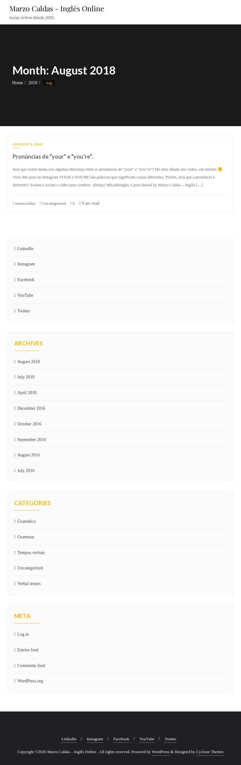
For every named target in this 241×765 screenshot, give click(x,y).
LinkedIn (25, 248)
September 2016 (31, 439)
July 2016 (26, 470)
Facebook (25, 279)
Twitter (23, 311)
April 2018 (26, 392)
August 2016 (28, 455)
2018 (33, 82)
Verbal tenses (28, 583)
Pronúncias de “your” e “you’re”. (53, 156)
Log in (23, 634)
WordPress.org (30, 681)
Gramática (26, 521)
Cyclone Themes (210, 751)
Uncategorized (53, 203)
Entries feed (27, 650)
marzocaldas (24, 203)
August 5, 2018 (28, 144)
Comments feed (31, 665)
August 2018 (28, 361)
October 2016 (29, 424)
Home (17, 82)
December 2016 (31, 408)
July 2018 (26, 377)
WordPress (160, 751)
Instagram (26, 264)
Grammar (25, 537)
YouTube (25, 295)
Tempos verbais (31, 552)
